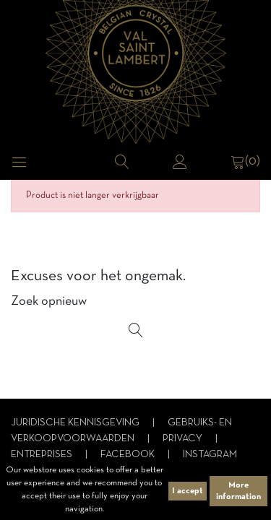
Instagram (210, 454)
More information (238, 491)
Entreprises (42, 454)
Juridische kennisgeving (76, 423)
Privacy (184, 438)
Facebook (128, 454)
